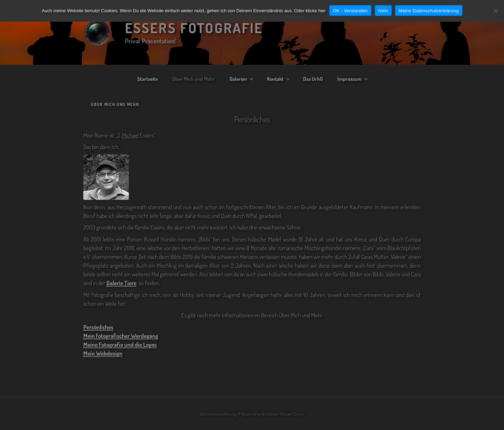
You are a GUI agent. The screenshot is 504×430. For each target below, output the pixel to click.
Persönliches (98, 327)
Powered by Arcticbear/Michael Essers (272, 414)
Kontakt (278, 78)
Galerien (242, 78)
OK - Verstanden (350, 10)
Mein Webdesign (102, 353)
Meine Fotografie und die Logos (120, 344)
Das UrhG (313, 78)
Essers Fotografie (194, 27)
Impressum (353, 78)
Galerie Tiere (121, 283)
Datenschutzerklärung (218, 414)
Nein (383, 10)
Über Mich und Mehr (193, 78)
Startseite (147, 78)
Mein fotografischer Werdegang (120, 335)
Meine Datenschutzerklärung (429, 10)
